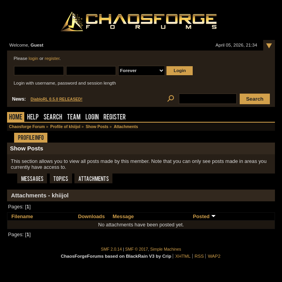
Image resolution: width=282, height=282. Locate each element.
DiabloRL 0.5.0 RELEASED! (56, 99)
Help (33, 118)
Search (52, 118)
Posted (204, 216)
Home (15, 118)
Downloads (91, 216)
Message (123, 216)
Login (92, 118)
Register (114, 118)
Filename (22, 216)
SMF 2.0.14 (111, 249)
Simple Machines (165, 249)
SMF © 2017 (136, 249)
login (33, 58)
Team (74, 118)
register (52, 58)
